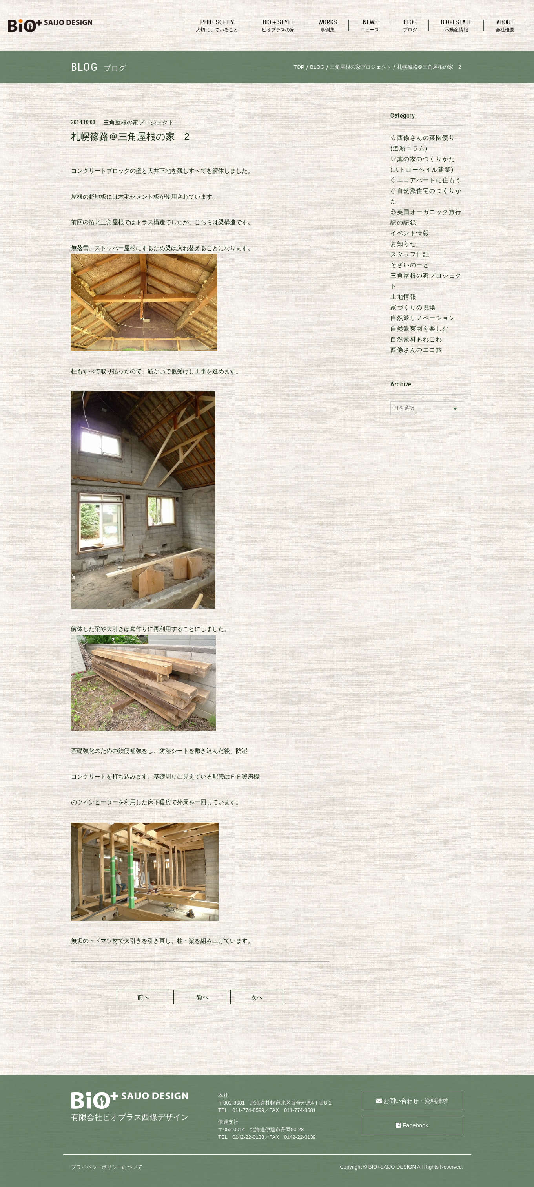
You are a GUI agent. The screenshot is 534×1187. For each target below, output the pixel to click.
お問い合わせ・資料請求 (415, 1100)
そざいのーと (409, 265)
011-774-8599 (248, 1110)
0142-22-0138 (248, 1137)
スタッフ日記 (409, 254)
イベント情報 (409, 233)
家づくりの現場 (413, 307)
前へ (143, 997)
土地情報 (403, 296)
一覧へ (200, 997)
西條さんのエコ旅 (416, 349)
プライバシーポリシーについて (106, 1167)
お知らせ (403, 243)
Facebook (415, 1125)
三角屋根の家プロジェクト (138, 122)
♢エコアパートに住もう (426, 180)
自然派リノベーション (422, 318)
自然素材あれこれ (416, 339)
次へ (257, 997)
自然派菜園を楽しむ (419, 328)
